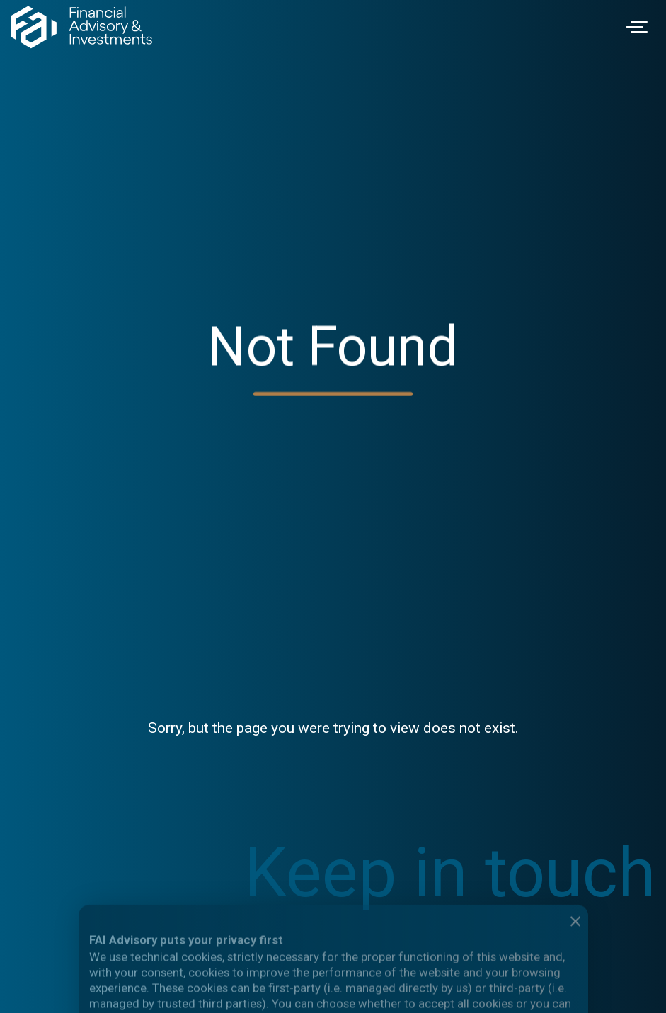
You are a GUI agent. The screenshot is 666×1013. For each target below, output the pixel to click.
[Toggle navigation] (639, 27)
